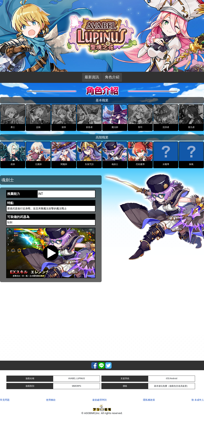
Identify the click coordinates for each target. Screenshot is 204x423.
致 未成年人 (197, 399)
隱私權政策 (149, 399)
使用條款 (51, 399)
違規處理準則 (99, 399)
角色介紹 (112, 77)
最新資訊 (92, 77)
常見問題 (5, 399)
